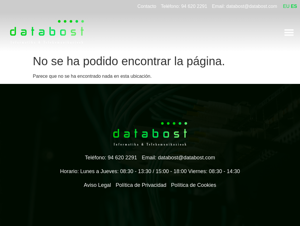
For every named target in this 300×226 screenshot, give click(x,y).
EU (286, 6)
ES (294, 6)
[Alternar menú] (289, 32)
